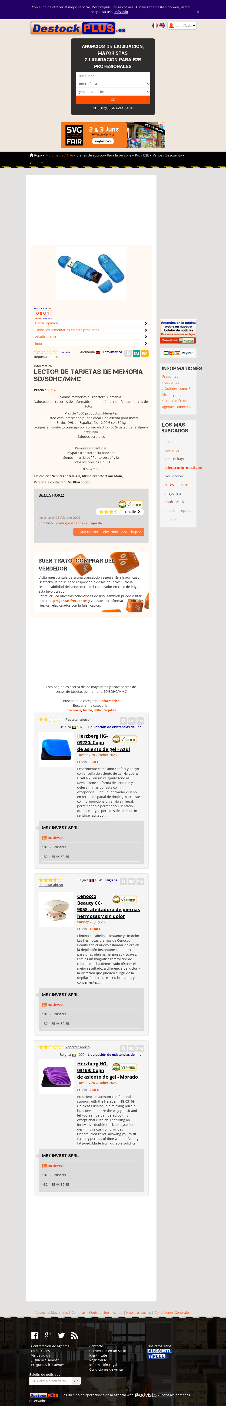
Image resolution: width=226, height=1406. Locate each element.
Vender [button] (36, 162)
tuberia (171, 519)
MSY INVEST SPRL (60, 827)
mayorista (173, 493)
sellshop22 (51, 495)
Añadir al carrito (47, 336)
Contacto (96, 1346)
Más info (121, 12)
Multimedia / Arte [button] (60, 155)
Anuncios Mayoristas (52, 1312)
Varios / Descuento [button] (168, 155)
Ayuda (118, 1312)
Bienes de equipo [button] (91, 155)
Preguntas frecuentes (170, 379)
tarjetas (109, 710)
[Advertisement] (91, 212)
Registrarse (98, 1360)
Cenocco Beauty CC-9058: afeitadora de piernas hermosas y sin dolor (108, 906)
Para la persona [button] (120, 155)
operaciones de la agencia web (109, 1395)
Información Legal (103, 1364)
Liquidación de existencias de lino (115, 727)
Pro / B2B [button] (143, 155)
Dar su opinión (46, 323)
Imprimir (42, 343)
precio (170, 510)
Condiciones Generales (172, 1312)
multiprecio (175, 501)
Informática (112, 352)
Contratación (99, 1312)
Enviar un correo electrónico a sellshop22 (108, 532)
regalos (185, 510)
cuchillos (172, 450)
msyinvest (55, 837)
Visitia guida (171, 394)
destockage (175, 458)
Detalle (65, 352)
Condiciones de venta (106, 1369)
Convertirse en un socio (107, 1350)
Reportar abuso (46, 356)
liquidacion (174, 476)
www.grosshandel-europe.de (79, 523)
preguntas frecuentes (70, 600)
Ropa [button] (39, 155)
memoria (73, 710)
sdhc (98, 710)
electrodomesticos (183, 467)
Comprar (78, 1312)
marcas (185, 484)
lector (87, 710)
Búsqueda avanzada (113, 108)
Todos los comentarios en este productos (67, 330)
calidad (171, 441)
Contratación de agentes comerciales (178, 403)
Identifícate (98, 1355)
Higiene (111, 880)
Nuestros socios (138, 1312)
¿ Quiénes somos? (176, 388)
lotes (169, 484)
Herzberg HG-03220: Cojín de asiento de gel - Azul (103, 742)
